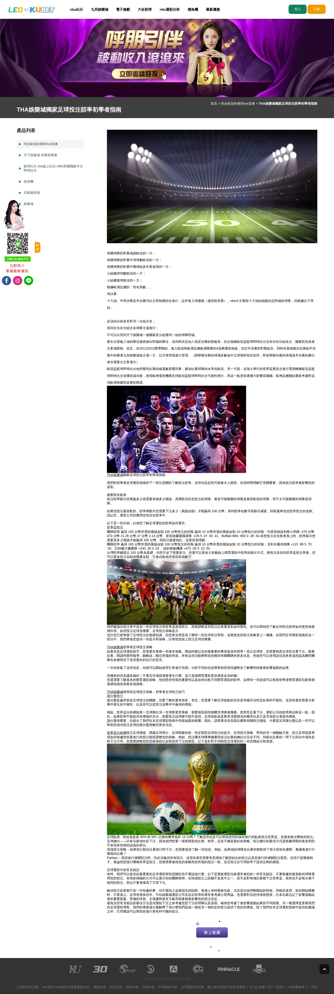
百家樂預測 (32, 192)
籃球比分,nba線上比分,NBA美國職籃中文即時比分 (53, 168)
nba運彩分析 (170, 9)
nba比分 (76, 9)
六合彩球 (145, 9)
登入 (297, 9)
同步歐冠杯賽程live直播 (238, 103)
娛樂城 (28, 204)
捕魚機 (193, 9)
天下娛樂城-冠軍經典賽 (40, 155)
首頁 (214, 103)
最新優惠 (213, 9)
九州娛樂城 (99, 9)
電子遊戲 (123, 9)
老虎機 (28, 181)
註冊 (316, 9)
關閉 (37, 247)
